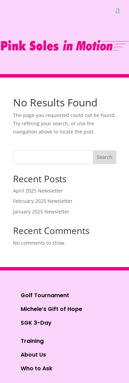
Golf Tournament (45, 295)
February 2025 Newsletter (43, 201)
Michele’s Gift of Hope (51, 309)
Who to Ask (36, 368)
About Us (33, 355)
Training (32, 341)
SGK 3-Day (36, 323)
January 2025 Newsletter (41, 211)
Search (104, 157)
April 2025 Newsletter (38, 190)
